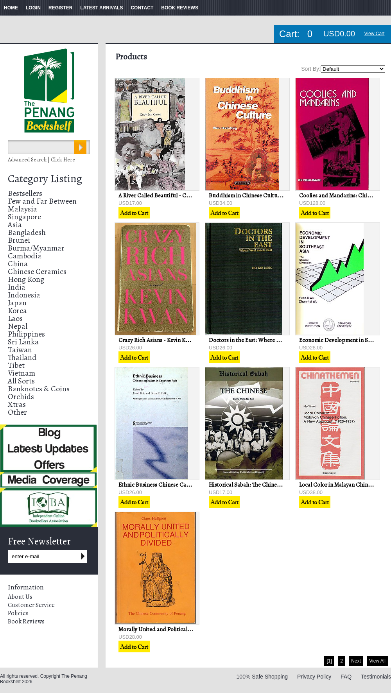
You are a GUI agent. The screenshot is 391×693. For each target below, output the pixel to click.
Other (17, 412)
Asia (15, 224)
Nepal (17, 326)
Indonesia (24, 295)
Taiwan (20, 349)
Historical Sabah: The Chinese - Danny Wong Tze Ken (274, 485)
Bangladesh (27, 232)
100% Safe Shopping (262, 676)
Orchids (21, 396)
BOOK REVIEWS (179, 8)
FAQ (346, 676)
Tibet (16, 365)
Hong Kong (26, 279)
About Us (20, 597)
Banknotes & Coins (39, 388)
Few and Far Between (42, 201)
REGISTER (60, 8)
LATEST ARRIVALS (101, 8)
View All (377, 661)
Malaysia (22, 209)
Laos (15, 318)
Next (356, 661)
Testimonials (376, 676)
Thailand (22, 357)
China (18, 263)
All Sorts (21, 381)
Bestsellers (25, 193)
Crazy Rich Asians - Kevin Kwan (157, 340)
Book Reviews (26, 621)
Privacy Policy (314, 676)
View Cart (374, 33)
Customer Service (31, 605)
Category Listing (45, 178)
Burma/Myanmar (36, 248)
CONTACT (142, 8)
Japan (17, 302)
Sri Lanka (23, 342)
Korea (17, 310)
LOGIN (33, 8)
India (16, 287)
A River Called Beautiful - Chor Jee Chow (168, 195)
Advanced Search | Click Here (41, 159)
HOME (11, 8)
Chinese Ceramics (37, 271)
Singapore (24, 216)
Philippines (26, 334)
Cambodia (24, 256)
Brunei (19, 240)
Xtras (17, 404)
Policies (18, 613)
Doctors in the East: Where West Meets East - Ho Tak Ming (280, 340)
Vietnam (21, 373)
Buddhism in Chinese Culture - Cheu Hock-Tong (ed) (275, 195)
